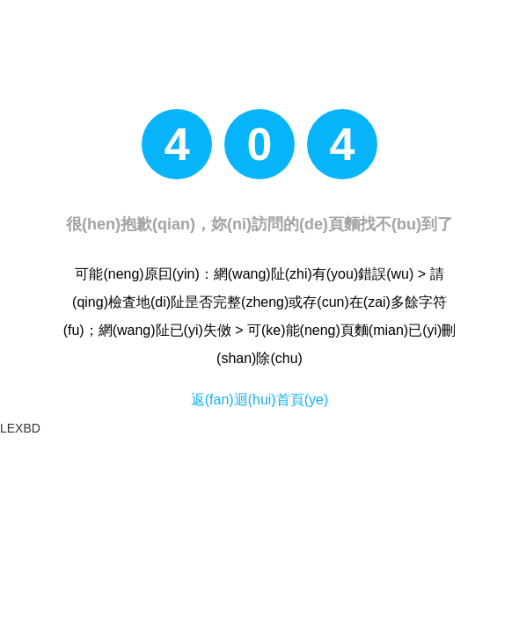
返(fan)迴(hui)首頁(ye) (259, 399)
